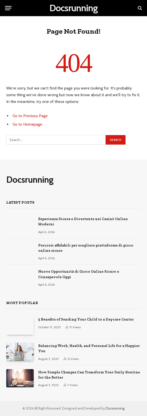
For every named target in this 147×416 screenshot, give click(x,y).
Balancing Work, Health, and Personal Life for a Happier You (89, 348)
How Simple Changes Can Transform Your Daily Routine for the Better (89, 375)
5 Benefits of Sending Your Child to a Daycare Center (86, 319)
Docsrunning (115, 408)
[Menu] (8, 8)
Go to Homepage (27, 124)
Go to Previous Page (30, 115)
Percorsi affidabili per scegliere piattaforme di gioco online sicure (85, 248)
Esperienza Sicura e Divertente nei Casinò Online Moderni (83, 221)
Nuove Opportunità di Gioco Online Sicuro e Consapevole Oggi (78, 274)
